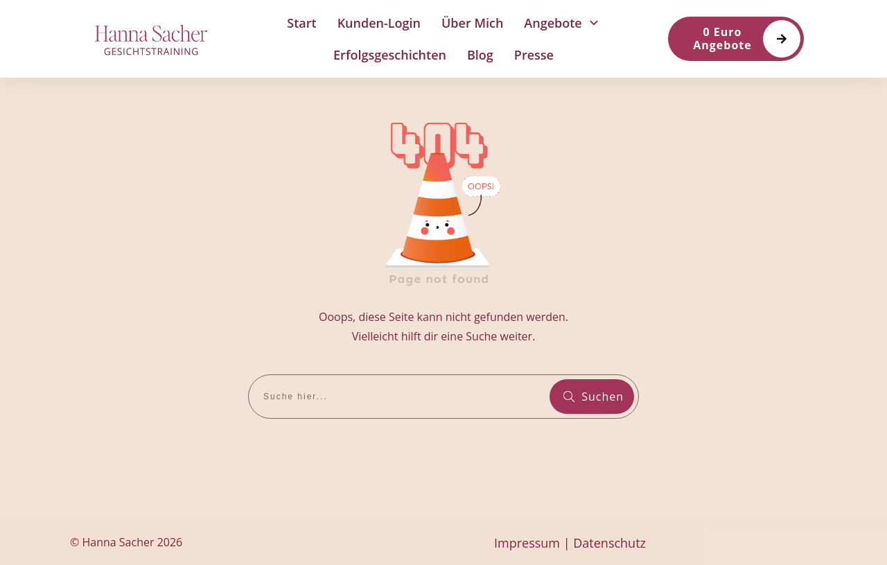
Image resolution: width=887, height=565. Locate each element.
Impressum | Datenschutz (570, 542)
